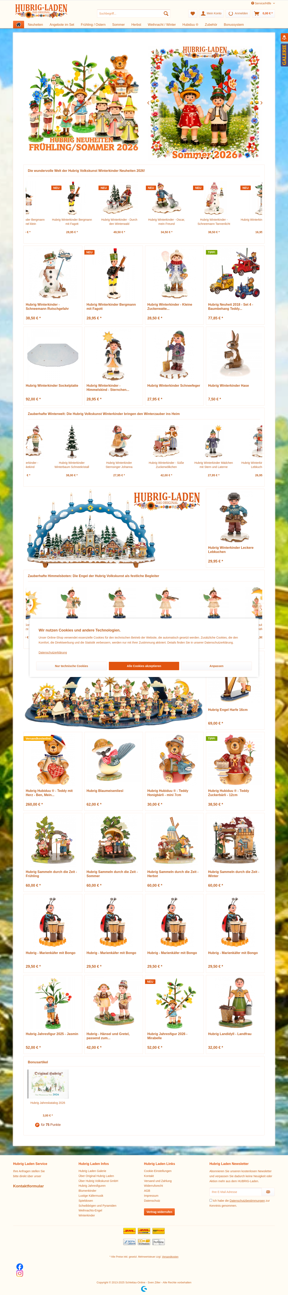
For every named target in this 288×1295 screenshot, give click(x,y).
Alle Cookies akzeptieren (144, 666)
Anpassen (216, 666)
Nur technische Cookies (71, 666)
